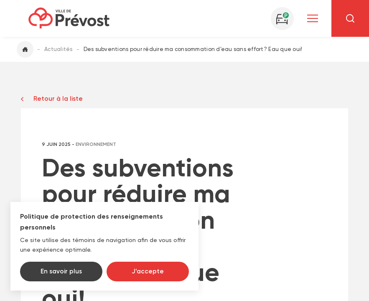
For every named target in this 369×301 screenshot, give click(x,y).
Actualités (58, 49)
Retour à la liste (58, 99)
